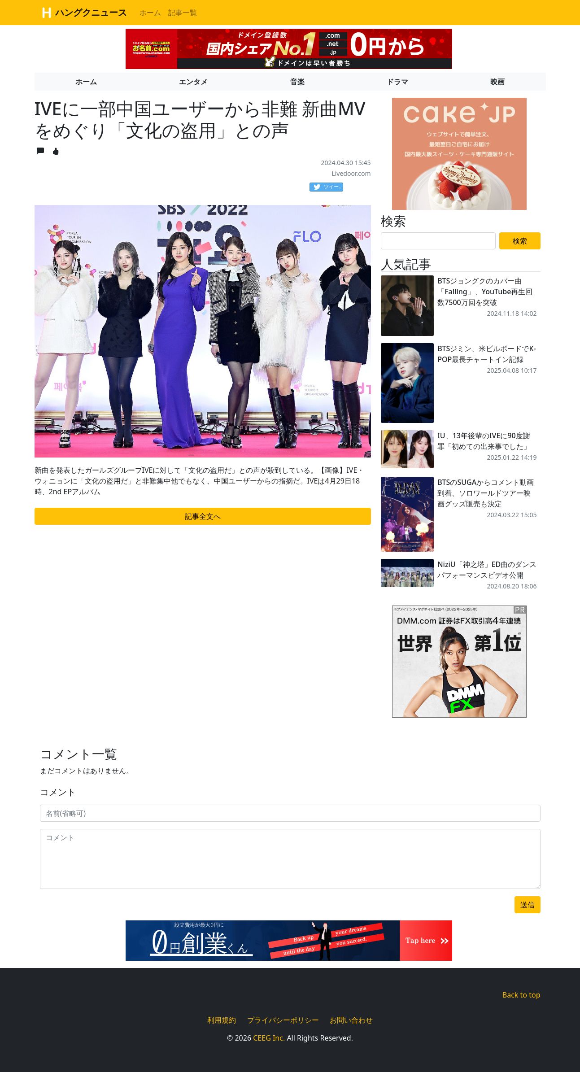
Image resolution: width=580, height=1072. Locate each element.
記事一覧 (182, 12)
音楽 (297, 82)
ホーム (150, 12)
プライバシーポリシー (283, 1020)
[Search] (438, 240)
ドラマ (397, 82)
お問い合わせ (351, 1020)
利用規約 (221, 1020)
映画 (497, 82)
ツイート (328, 187)
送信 (527, 905)
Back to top (521, 995)
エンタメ (193, 82)
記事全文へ (203, 516)
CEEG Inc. (269, 1038)
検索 (520, 241)
